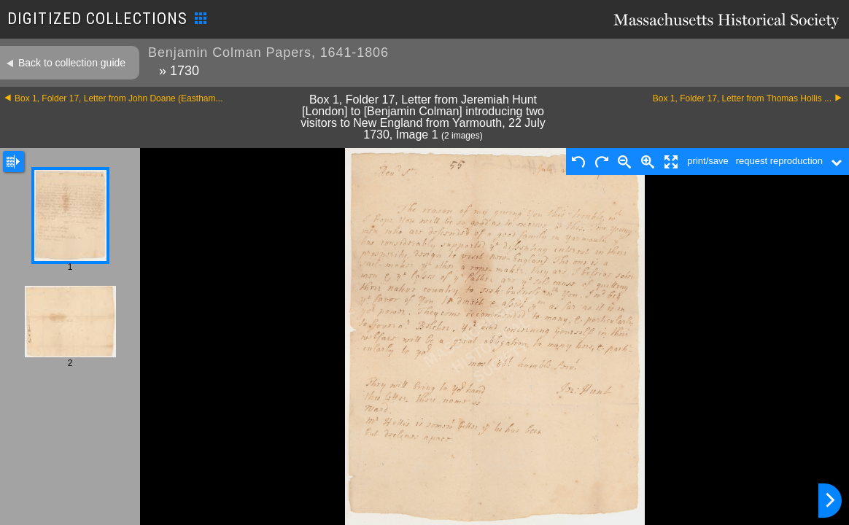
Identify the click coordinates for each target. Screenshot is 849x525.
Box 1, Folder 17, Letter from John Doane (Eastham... (118, 98)
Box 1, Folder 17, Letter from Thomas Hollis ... (742, 98)
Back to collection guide (71, 63)
